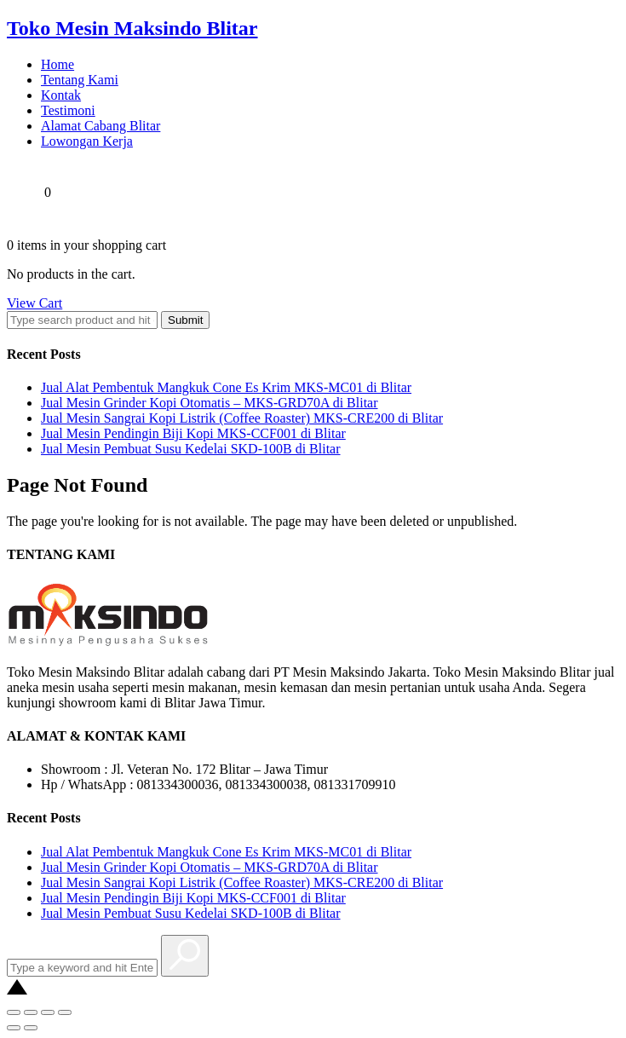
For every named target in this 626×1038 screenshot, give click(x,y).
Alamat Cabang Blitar (100, 125)
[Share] (30, 1012)
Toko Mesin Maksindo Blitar (132, 28)
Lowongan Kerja (87, 141)
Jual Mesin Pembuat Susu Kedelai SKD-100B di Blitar (191, 448)
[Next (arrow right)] (30, 1027)
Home (57, 64)
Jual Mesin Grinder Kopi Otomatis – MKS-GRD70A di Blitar (209, 402)
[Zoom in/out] (65, 1012)
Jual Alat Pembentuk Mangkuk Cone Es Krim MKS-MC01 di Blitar (226, 387)
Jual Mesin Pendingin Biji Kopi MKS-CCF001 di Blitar (193, 433)
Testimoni (68, 110)
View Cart (34, 303)
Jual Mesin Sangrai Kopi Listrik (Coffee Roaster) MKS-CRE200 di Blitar (242, 418)
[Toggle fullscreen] (48, 1012)
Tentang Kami (79, 79)
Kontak (61, 95)
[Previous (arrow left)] (13, 1027)
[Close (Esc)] (13, 1012)
